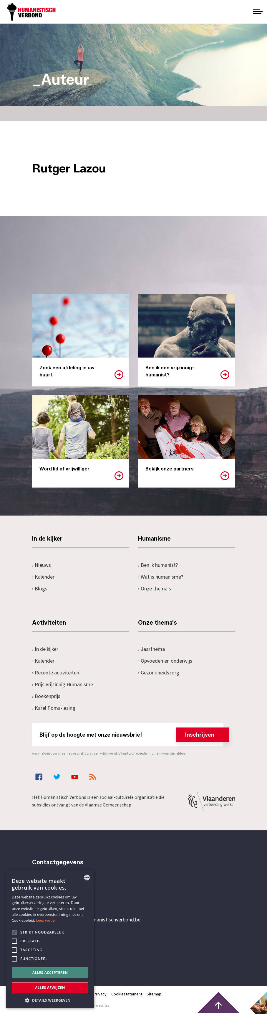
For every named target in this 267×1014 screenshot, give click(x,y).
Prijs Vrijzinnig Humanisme (62, 684)
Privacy (100, 994)
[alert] (50, 939)
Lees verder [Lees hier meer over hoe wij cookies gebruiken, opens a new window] (46, 920)
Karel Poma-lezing (54, 708)
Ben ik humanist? (158, 565)
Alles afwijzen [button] (50, 987)
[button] (50, 999)
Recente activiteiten (55, 672)
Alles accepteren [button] (50, 972)
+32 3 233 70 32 (73, 895)
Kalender (43, 577)
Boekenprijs (46, 696)
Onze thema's (154, 588)
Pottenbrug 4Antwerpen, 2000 (74, 948)
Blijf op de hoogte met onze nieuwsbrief (131, 734)
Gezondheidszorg (159, 672)
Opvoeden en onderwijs (165, 661)
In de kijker (45, 649)
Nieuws (41, 565)
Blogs (40, 588)
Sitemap (154, 994)
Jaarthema (151, 649)
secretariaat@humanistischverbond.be (98, 920)
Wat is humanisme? (160, 577)
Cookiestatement (127, 994)
